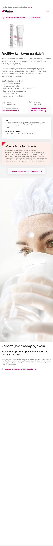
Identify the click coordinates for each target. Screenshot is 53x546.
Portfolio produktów (14, 18)
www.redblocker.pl (10, 110)
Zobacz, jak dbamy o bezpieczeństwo (19, 369)
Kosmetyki (34, 18)
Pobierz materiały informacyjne (38, 110)
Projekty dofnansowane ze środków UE (17, 7)
